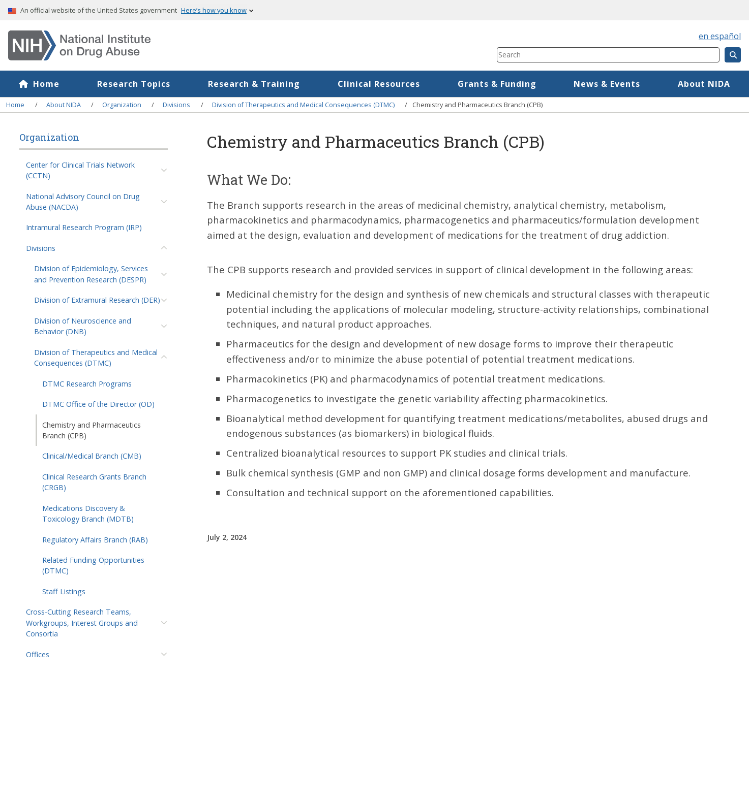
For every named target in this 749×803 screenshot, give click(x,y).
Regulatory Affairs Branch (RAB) (95, 539)
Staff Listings (63, 591)
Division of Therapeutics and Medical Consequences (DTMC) (303, 104)
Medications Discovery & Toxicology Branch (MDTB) (88, 513)
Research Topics (133, 83)
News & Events (607, 83)
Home (46, 83)
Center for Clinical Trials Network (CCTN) (80, 170)
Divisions (176, 104)
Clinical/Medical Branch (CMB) (91, 456)
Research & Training (254, 83)
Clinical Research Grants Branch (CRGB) (94, 482)
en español (720, 36)
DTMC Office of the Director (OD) (98, 404)
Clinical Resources (379, 83)
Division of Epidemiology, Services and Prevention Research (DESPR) (91, 274)
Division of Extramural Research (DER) (97, 300)
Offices (37, 654)
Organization (121, 104)
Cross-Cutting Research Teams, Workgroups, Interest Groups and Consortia (82, 622)
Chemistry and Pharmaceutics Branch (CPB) (91, 430)
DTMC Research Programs (87, 384)
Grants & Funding (497, 83)
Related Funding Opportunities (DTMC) (93, 565)
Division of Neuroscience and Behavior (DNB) (82, 326)
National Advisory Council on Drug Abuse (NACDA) (83, 201)
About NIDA (704, 83)
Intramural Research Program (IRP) (84, 227)
